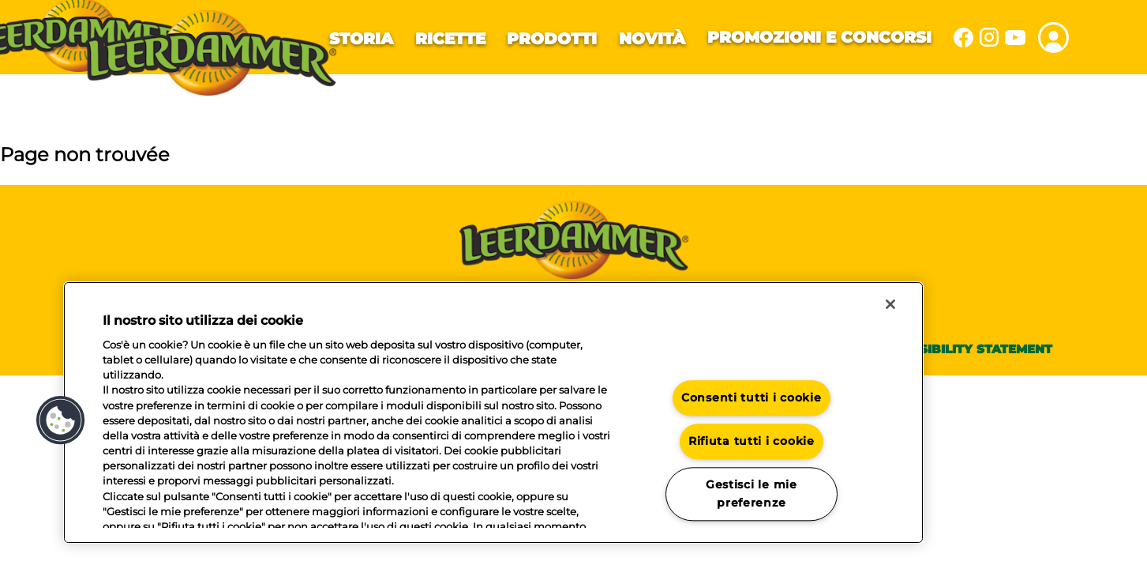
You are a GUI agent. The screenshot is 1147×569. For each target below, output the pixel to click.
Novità (652, 38)
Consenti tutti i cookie (751, 398)
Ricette (450, 38)
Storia (361, 38)
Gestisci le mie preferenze (751, 493)
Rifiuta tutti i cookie (751, 441)
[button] (61, 420)
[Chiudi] (890, 304)
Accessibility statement (964, 348)
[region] (493, 412)
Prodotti (552, 38)
